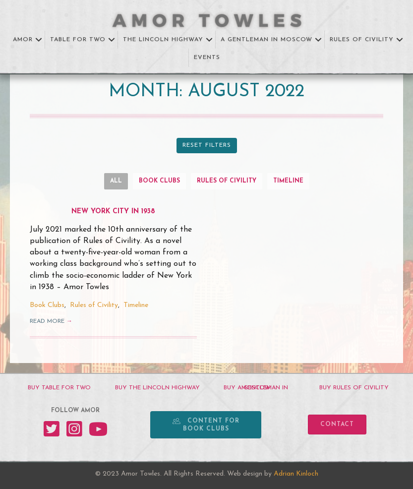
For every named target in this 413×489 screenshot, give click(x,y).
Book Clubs (159, 181)
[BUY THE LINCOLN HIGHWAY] (157, 388)
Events (207, 58)
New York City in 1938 (113, 211)
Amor (23, 40)
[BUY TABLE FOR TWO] (59, 388)
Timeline (288, 181)
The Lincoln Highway (163, 40)
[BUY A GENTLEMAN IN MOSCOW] (256, 388)
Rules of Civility (362, 40)
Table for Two (78, 40)
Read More (51, 321)
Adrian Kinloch (296, 474)
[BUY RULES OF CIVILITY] (354, 388)
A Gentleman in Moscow (266, 40)
